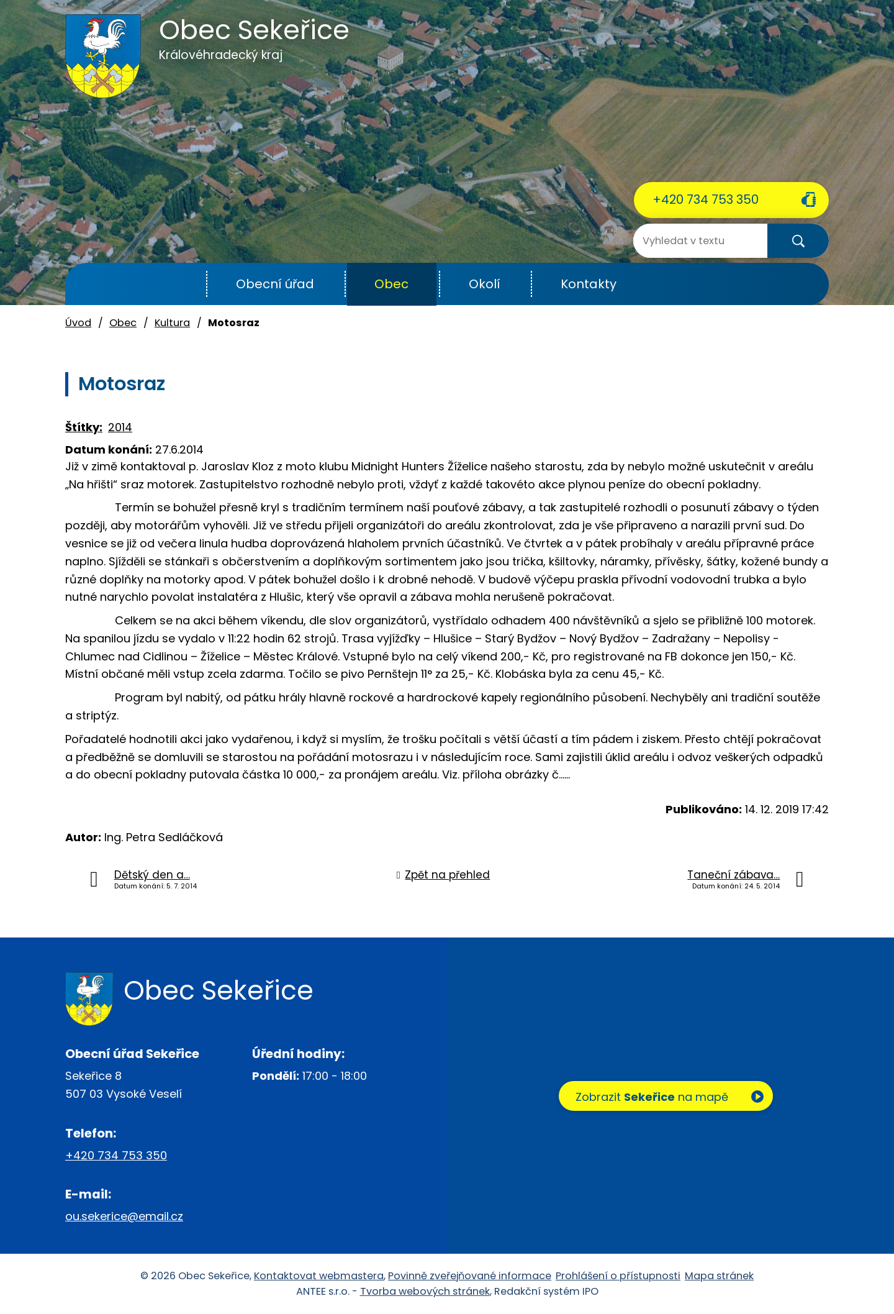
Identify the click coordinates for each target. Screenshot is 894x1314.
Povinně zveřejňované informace (469, 1276)
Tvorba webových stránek (425, 1291)
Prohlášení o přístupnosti (618, 1276)
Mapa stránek (719, 1276)
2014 (120, 427)
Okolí (484, 284)
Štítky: (83, 427)
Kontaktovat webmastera (319, 1276)
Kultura (172, 323)
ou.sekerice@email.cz (124, 1216)
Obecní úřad (275, 284)
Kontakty (588, 284)
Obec (391, 284)
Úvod (176, 284)
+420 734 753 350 (705, 199)
